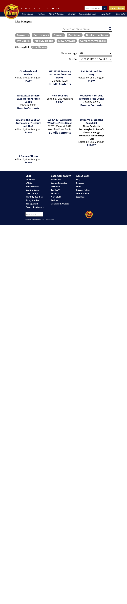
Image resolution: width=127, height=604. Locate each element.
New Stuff (105, 14)
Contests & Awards (87, 14)
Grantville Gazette (35, 207)
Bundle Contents (60, 84)
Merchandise (32, 186)
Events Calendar (59, 183)
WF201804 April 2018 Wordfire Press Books (59, 121)
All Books (30, 179)
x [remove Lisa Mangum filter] (32, 47)
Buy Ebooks (26, 9)
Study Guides (32, 200)
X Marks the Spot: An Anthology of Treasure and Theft (28, 123)
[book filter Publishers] (75, 35)
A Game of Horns (28, 156)
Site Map (80, 196)
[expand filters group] (22, 35)
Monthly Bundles (56, 14)
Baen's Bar (120, 14)
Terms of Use (82, 193)
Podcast (71, 14)
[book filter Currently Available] (93, 41)
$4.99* (28, 80)
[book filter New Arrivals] (67, 41)
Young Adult (32, 203)
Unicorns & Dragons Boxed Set (91, 121)
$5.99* (28, 162)
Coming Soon (32, 189)
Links (78, 186)
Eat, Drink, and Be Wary (91, 73)
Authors (41, 14)
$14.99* (91, 144)
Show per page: (69, 53)
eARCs (29, 183)
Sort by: (73, 59)
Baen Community (41, 9)
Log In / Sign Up (117, 8)
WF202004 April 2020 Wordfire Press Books (91, 97)
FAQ (78, 179)
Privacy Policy (83, 189)
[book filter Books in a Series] (97, 35)
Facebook (55, 186)
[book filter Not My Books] (44, 41)
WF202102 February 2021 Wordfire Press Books (28, 98)
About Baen (57, 9)
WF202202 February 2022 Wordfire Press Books (59, 74)
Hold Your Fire (60, 95)
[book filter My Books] (23, 41)
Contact (80, 183)
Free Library (27, 14)
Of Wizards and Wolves (28, 73)
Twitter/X (55, 189)
